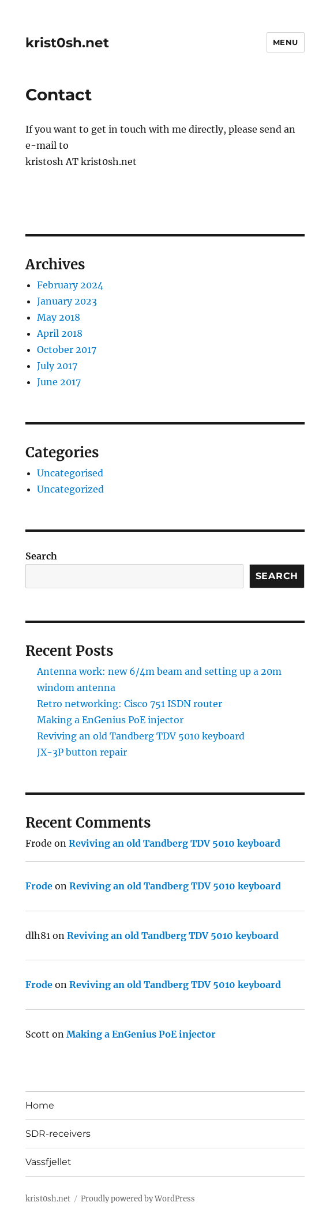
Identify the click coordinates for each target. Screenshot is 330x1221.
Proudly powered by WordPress (138, 1199)
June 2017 (59, 382)
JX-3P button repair (82, 752)
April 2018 (59, 333)
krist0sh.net (67, 43)
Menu (285, 42)
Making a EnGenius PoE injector (110, 720)
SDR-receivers (58, 1133)
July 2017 (57, 365)
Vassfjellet (48, 1161)
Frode (38, 886)
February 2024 (70, 285)
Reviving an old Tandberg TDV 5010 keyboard (141, 736)
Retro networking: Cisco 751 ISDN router (129, 703)
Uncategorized (70, 489)
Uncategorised (70, 473)
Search (41, 556)
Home (39, 1105)
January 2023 (67, 301)
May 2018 (58, 317)
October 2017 (66, 349)
